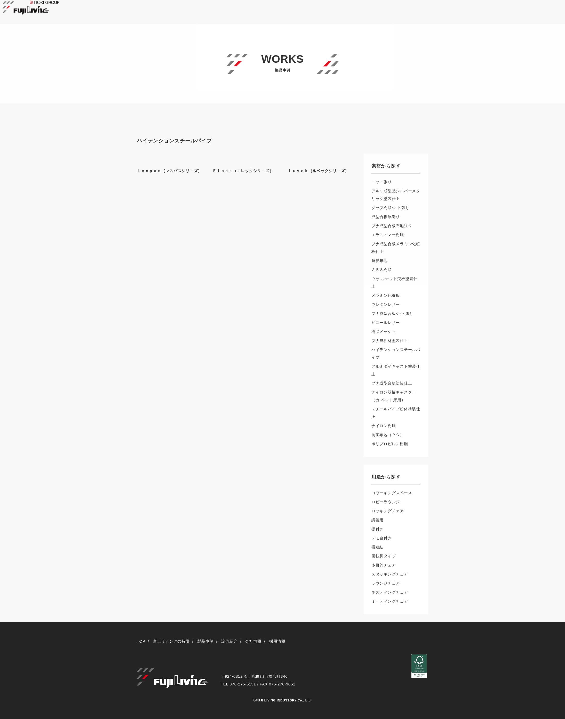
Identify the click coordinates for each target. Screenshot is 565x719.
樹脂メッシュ (383, 331)
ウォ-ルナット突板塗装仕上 (394, 282)
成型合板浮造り (385, 216)
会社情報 (253, 641)
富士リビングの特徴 (171, 641)
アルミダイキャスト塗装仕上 (395, 370)
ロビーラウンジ (385, 502)
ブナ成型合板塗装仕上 (391, 383)
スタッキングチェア (389, 574)
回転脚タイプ (383, 556)
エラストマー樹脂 (387, 235)
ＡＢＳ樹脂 (381, 269)
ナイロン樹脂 (383, 426)
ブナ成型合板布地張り (391, 225)
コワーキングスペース (391, 493)
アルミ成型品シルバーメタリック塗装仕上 (395, 195)
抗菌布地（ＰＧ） (387, 435)
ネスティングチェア (389, 592)
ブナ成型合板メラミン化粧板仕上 (395, 248)
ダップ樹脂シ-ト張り (390, 207)
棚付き (377, 529)
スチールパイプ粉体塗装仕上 (395, 413)
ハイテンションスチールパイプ (395, 353)
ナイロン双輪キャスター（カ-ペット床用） (393, 396)
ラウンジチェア (385, 583)
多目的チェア (383, 565)
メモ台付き (381, 538)
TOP (141, 641)
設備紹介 (229, 641)
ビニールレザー (385, 322)
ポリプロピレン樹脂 (389, 444)
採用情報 (277, 641)
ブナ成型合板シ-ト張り (392, 313)
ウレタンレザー (385, 304)
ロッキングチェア (387, 511)
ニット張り (381, 182)
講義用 (377, 520)
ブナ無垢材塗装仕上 (389, 340)
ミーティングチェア (389, 601)
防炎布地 (379, 260)
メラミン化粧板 (385, 295)
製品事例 (205, 641)
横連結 (377, 547)
